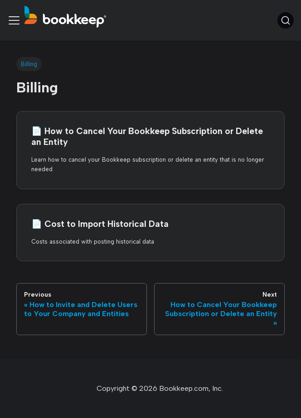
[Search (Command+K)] (285, 20)
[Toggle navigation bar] (14, 20)
